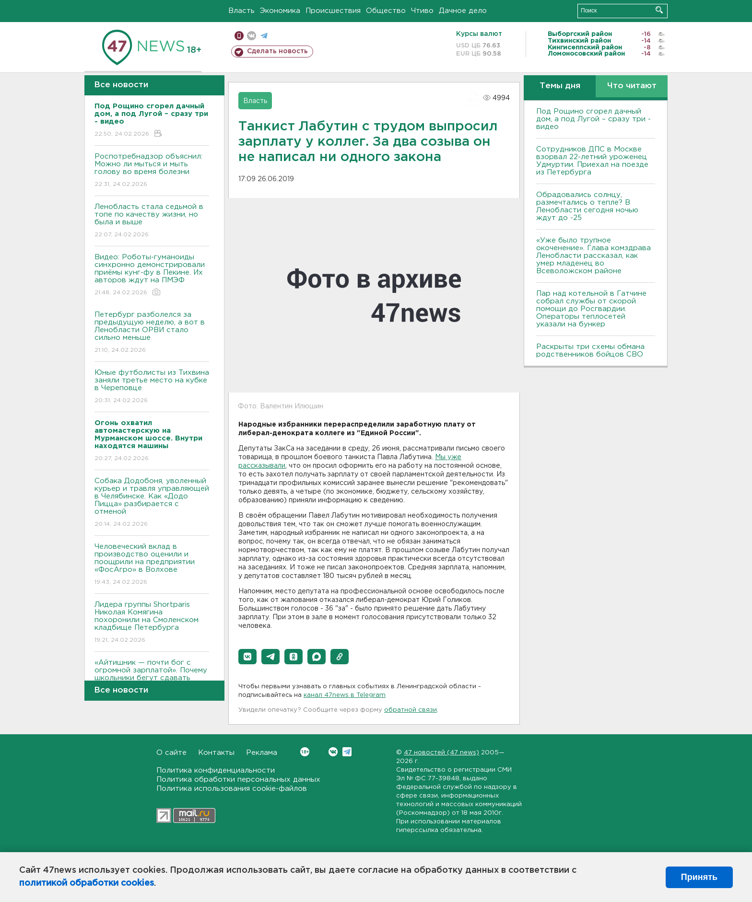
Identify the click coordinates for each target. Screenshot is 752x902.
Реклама (261, 753)
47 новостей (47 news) (441, 752)
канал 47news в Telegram (345, 695)
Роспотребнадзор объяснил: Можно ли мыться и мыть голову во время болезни (151, 170)
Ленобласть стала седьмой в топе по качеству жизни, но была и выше (151, 221)
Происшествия (333, 11)
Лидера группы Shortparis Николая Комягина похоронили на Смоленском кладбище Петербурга (151, 622)
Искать (659, 9)
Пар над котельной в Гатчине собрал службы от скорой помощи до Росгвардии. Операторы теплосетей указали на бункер (591, 308)
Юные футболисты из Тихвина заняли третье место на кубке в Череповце (151, 387)
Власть (241, 11)
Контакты (216, 753)
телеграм (264, 35)
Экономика (280, 11)
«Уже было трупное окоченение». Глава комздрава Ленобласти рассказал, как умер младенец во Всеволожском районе (593, 255)
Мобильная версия (239, 35)
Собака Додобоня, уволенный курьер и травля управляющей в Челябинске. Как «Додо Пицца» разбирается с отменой (151, 503)
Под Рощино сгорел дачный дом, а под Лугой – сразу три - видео (593, 119)
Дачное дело (463, 11)
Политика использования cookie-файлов (231, 789)
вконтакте (251, 35)
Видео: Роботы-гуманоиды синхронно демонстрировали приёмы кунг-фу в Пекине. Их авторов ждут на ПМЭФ (151, 275)
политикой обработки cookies (86, 883)
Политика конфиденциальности (215, 770)
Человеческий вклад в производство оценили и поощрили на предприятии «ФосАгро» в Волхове (151, 565)
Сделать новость (277, 51)
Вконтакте (304, 751)
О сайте (171, 753)
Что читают (632, 86)
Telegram (347, 751)
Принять (699, 877)
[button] (247, 656)
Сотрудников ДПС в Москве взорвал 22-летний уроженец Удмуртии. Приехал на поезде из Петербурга (592, 160)
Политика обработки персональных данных (238, 779)
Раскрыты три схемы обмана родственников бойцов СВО (590, 351)
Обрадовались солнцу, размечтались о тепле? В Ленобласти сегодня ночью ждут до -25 (587, 206)
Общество (386, 11)
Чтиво (422, 11)
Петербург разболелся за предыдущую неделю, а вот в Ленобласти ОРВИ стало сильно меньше (151, 333)
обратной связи (410, 710)
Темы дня (560, 86)
